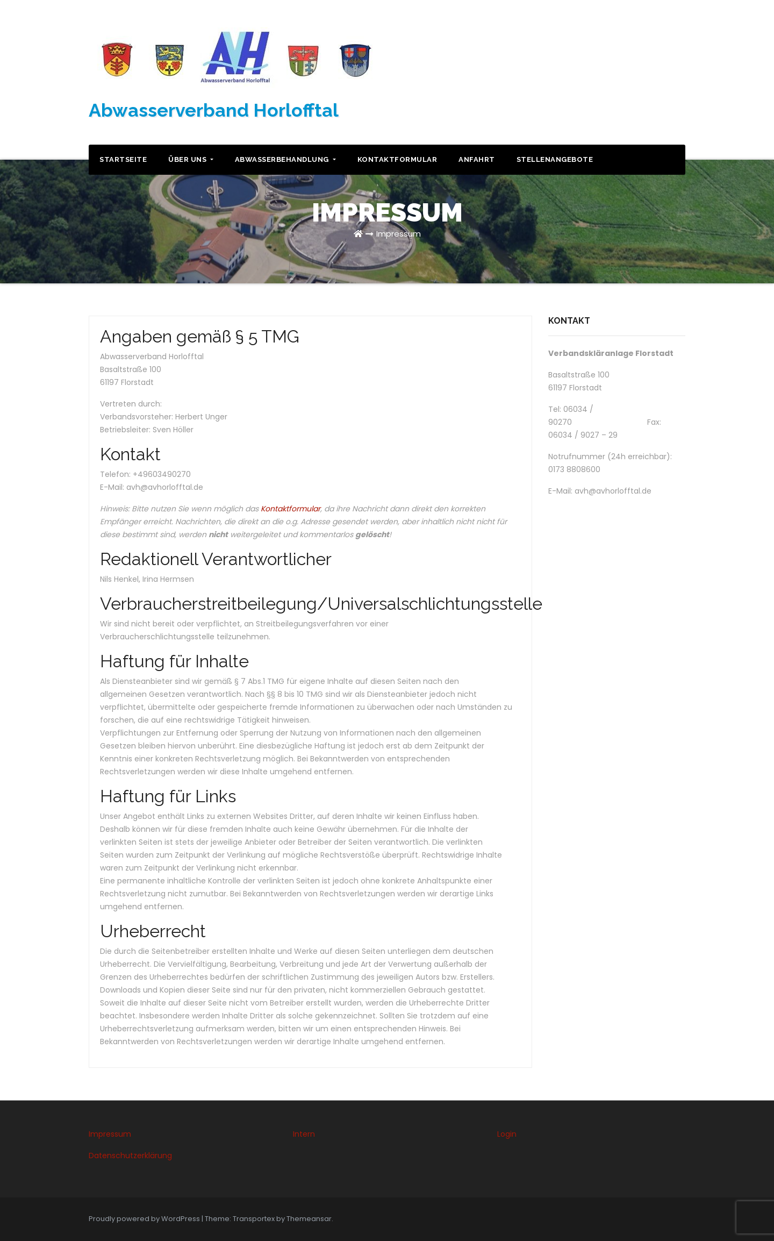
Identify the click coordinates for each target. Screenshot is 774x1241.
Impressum (398, 233)
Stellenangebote (555, 159)
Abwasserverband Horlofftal (214, 110)
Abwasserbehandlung (285, 159)
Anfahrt (476, 159)
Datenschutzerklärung (130, 1155)
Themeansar (309, 1219)
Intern (304, 1134)
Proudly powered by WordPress (145, 1219)
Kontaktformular (397, 159)
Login (507, 1134)
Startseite (123, 159)
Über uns (190, 159)
